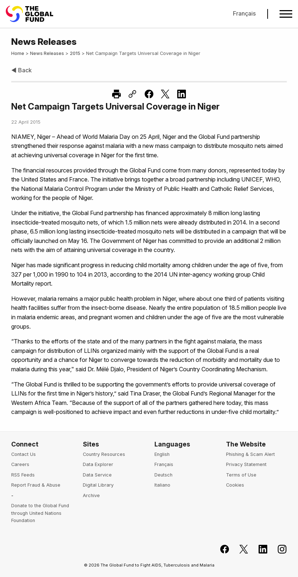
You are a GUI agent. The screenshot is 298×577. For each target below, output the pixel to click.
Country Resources (104, 454)
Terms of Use (241, 475)
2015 (75, 53)
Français (244, 13)
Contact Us (23, 454)
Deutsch (163, 475)
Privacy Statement (246, 464)
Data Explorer (98, 464)
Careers (20, 464)
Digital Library (98, 485)
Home (17, 53)
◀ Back (21, 70)
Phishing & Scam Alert (250, 454)
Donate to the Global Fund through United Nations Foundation (40, 513)
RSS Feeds (23, 475)
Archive (91, 495)
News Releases (47, 53)
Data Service (97, 475)
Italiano (162, 485)
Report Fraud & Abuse (35, 485)
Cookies (235, 485)
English (162, 454)
